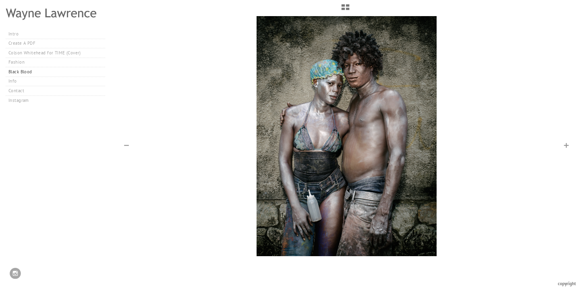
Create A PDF (21, 43)
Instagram (18, 100)
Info (12, 81)
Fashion (19, 62)
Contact (16, 90)
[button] (345, 10)
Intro (13, 34)
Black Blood (20, 72)
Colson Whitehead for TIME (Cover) (44, 53)
